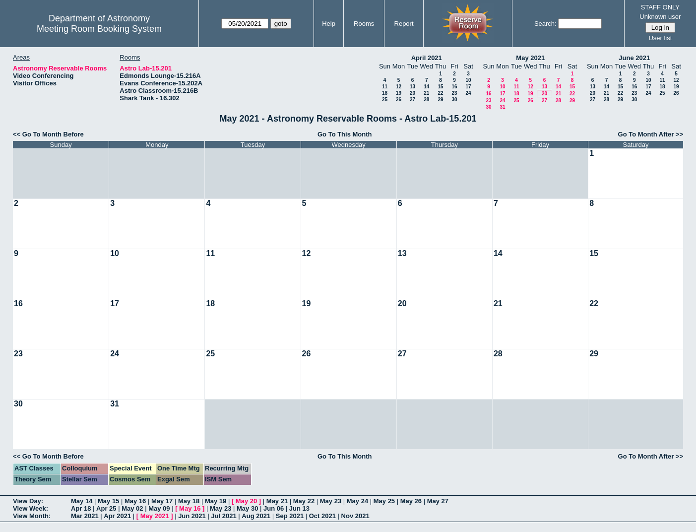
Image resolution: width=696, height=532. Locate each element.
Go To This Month (344, 134)
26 (398, 99)
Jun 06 (273, 508)
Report (404, 23)
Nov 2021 (355, 516)
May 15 (108, 501)
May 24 (357, 501)
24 (468, 93)
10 (468, 80)
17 (468, 86)
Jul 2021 (223, 516)
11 (384, 86)
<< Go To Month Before (48, 134)
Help (328, 23)
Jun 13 (299, 508)
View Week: (30, 508)
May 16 (135, 501)
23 (454, 93)
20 (412, 93)
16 (454, 86)
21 (426, 93)
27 (412, 99)
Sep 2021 (290, 516)
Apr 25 (106, 508)
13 (412, 86)
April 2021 (426, 58)
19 (398, 93)
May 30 (247, 508)
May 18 (188, 501)
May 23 (330, 501)
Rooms (364, 23)
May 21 (277, 501)
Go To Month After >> (650, 134)
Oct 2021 (322, 516)
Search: (545, 23)
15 (440, 86)
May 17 (162, 501)
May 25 (384, 501)
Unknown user (660, 16)
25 (384, 99)
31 (502, 107)
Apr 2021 (117, 516)
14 (426, 86)
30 (454, 99)
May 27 (437, 501)
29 (440, 99)
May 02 (132, 508)
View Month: (32, 516)
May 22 (304, 501)
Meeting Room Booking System (99, 29)
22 (440, 93)
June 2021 (634, 58)
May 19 (215, 501)
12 (398, 86)
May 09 (159, 508)
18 (384, 93)
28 (426, 99)
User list (660, 38)
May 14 (81, 501)
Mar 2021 (85, 516)
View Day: (28, 501)
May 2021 (530, 58)
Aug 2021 (256, 516)
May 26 (411, 501)
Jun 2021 (192, 516)
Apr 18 (81, 508)
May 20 (246, 501)
